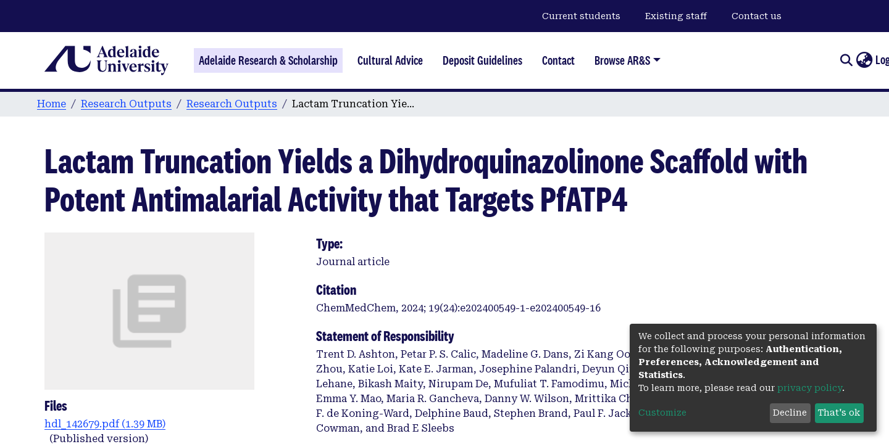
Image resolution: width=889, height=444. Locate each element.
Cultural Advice (390, 60)
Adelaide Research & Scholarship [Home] (268, 60)
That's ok (839, 412)
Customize (662, 412)
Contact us (757, 16)
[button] (864, 60)
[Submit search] (846, 60)
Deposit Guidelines (482, 60)
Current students (581, 16)
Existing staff (676, 16)
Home (51, 104)
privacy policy (809, 388)
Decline (790, 412)
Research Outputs (126, 104)
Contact (558, 60)
